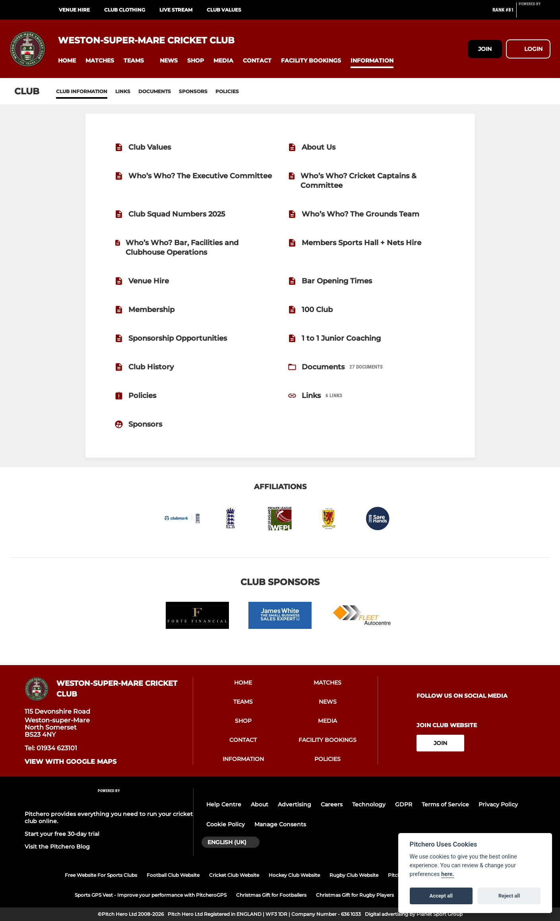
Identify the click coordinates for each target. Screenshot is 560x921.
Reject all (509, 896)
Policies (227, 91)
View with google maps (70, 762)
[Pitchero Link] (534, 13)
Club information (81, 91)
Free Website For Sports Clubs (101, 875)
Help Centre (223, 804)
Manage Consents (280, 824)
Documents (154, 91)
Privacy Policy (498, 804)
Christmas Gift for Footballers (271, 895)
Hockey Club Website (294, 875)
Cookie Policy (225, 824)
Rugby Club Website (353, 875)
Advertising (294, 804)
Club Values (224, 10)
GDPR (403, 804)
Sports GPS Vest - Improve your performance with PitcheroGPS (151, 895)
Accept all (441, 896)
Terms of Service (445, 804)
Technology (369, 804)
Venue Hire (74, 10)
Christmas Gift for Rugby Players (355, 895)
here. (447, 874)
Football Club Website (173, 875)
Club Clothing (124, 10)
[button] (67, 60)
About (259, 804)
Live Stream (175, 10)
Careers (332, 804)
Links (122, 91)
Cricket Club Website (234, 875)
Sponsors (193, 91)
